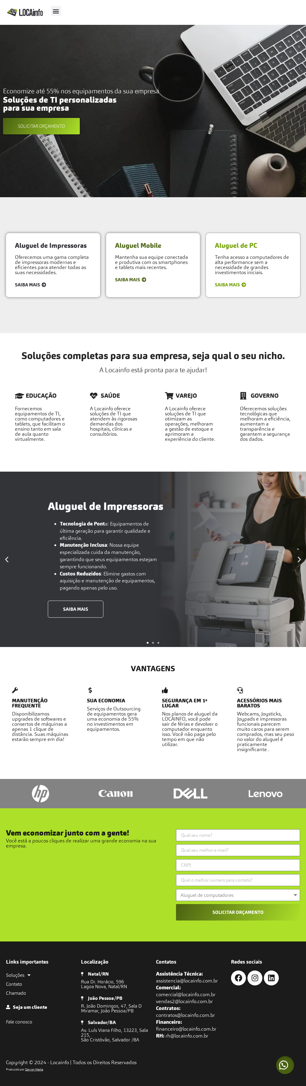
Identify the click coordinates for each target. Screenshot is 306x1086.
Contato (14, 984)
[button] (56, 11)
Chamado (16, 993)
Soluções (18, 974)
